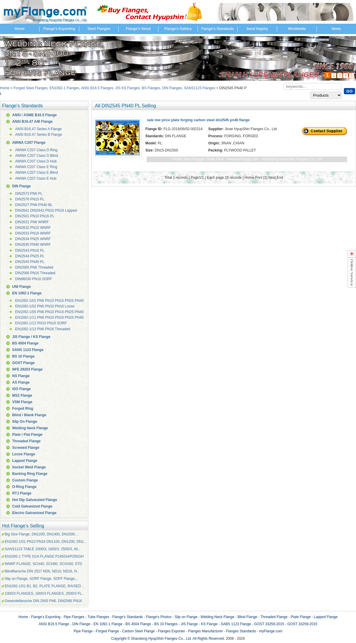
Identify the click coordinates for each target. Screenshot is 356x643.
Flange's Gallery (178, 29)
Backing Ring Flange (29, 474)
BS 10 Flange (23, 356)
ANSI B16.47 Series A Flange (38, 129)
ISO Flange (21, 389)
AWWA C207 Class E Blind (36, 172)
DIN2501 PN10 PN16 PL (34, 216)
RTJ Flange (21, 493)
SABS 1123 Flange (236, 624)
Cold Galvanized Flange (32, 506)
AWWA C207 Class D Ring (36, 150)
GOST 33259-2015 (269, 624)
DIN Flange (21, 186)
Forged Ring (22, 408)
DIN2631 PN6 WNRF (32, 222)
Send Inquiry (257, 29)
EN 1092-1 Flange (27, 293)
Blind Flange (248, 617)
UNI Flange (21, 287)
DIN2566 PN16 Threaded (35, 273)
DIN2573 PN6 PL (28, 194)
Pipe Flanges (73, 617)
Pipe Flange (83, 631)
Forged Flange (107, 631)
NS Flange (21, 376)
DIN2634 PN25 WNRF (33, 239)
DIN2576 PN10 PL (29, 199)
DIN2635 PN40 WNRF (33, 244)
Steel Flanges (98, 29)
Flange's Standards (217, 29)
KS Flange (209, 624)
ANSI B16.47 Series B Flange (38, 135)
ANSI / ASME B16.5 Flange (34, 115)
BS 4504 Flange (25, 343)
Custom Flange (25, 480)
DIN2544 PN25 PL (29, 256)
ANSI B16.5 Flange (54, 624)
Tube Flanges (98, 617)
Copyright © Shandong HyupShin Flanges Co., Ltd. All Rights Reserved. (168, 638)
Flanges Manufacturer (205, 631)
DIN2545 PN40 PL (29, 262)
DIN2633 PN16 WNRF (33, 233)
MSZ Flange (22, 395)
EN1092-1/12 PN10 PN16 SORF (41, 323)
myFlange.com (270, 631)
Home (20, 29)
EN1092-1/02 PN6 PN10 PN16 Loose (44, 306)
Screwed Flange (25, 448)
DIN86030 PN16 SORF (33, 279)
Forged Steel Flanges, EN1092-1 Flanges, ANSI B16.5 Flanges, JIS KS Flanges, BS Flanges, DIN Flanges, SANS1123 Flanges (114, 88)
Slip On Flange (24, 421)
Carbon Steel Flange (138, 631)
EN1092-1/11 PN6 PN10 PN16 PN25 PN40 (49, 317)
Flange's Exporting (59, 29)
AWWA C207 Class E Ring (36, 167)
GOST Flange (23, 363)
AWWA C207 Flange (28, 143)
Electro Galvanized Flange (34, 513)
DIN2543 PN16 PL (29, 250)
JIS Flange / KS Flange (31, 337)
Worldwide (297, 29)
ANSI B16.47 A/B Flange (32, 121)
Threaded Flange (26, 441)
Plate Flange (301, 617)
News (336, 29)
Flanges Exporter (171, 631)
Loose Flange (23, 454)
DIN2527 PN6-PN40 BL (34, 205)
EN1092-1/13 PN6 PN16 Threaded (42, 329)
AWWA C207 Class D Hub (36, 161)
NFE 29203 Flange (27, 369)
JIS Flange (189, 624)
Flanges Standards (241, 631)
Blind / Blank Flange (29, 415)
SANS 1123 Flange (27, 350)
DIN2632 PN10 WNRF (33, 228)
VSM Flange (22, 402)
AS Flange (21, 382)
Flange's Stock (138, 29)
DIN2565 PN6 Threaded (34, 267)
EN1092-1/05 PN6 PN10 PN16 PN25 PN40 (49, 312)
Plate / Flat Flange (27, 435)
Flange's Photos (158, 617)
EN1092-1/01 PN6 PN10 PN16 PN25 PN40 (49, 301)
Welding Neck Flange (30, 428)
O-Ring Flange (24, 487)
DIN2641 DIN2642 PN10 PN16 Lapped (46, 210)
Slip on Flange (186, 617)
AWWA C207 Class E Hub (35, 178)
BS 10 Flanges (166, 624)
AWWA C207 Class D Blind (36, 156)
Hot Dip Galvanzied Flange (34, 500)
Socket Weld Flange (29, 467)
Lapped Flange (24, 461)
